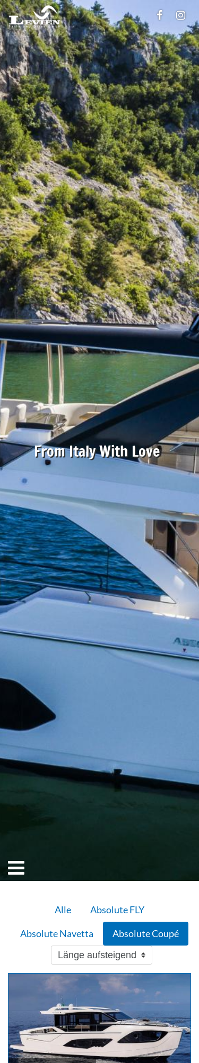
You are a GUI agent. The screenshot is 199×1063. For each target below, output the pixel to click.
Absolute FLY (117, 909)
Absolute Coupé (146, 933)
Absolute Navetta (56, 933)
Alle (63, 909)
